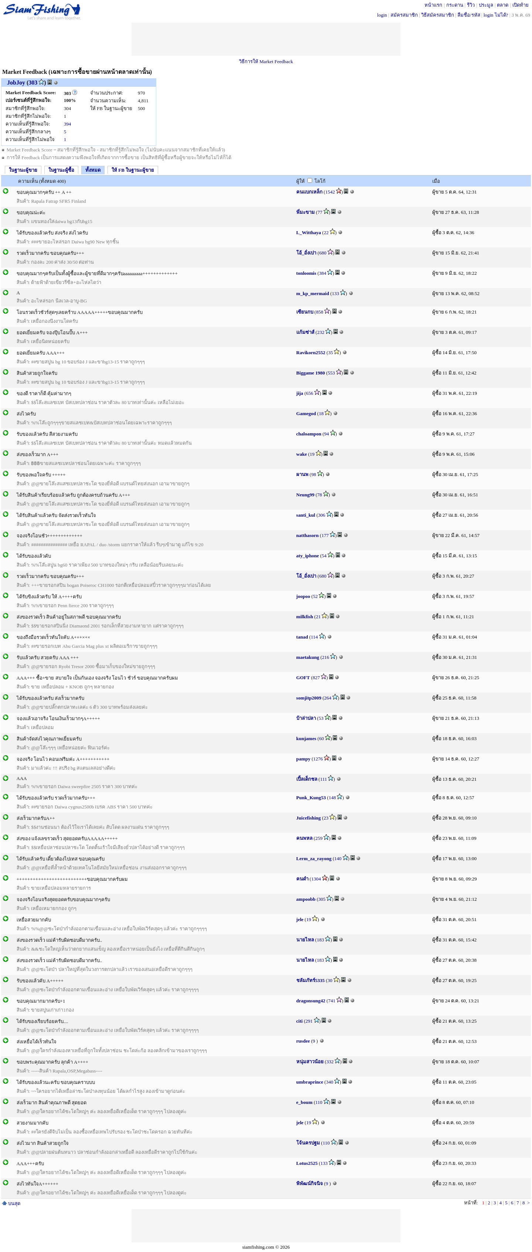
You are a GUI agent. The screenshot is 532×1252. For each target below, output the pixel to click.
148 (332, 797)
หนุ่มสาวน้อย (310, 1061)
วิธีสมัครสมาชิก (437, 15)
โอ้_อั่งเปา (306, 253)
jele (299, 919)
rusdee (303, 1041)
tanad (302, 637)
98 (313, 474)
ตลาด (502, 5)
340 (329, 1082)
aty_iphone (307, 555)
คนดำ (302, 879)
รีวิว (471, 5)
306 (321, 515)
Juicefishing (308, 818)
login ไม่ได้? (496, 15)
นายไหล (305, 940)
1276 (318, 759)
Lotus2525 (307, 1163)
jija (299, 393)
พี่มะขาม (305, 212)
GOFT (303, 677)
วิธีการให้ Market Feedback (266, 61)
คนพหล (304, 838)
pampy (303, 759)
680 (323, 253)
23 (326, 818)
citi (299, 1021)
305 (321, 899)
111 (323, 779)
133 (335, 293)
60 (321, 738)
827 (316, 677)
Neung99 (305, 494)
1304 (316, 879)
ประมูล (486, 5)
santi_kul (305, 515)
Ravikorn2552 (310, 352)
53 (320, 718)
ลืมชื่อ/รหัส (468, 15)
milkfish (304, 616)
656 (309, 393)
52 (315, 596)
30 (329, 980)
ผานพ (302, 474)
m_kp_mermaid (312, 293)
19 (312, 454)
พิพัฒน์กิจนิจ (309, 1183)
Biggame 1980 (310, 373)
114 (314, 637)
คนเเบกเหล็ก (309, 192)
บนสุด (11, 1203)
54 (324, 555)
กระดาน (454, 5)
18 (321, 413)
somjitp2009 (308, 698)
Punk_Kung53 (311, 797)
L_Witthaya (308, 232)
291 (309, 1021)
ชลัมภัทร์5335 (310, 980)
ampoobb (306, 899)
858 (319, 312)
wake (301, 454)
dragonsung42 (310, 1000)
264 (327, 698)
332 (330, 1061)
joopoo (303, 596)
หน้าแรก (433, 5)
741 (331, 1000)
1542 (330, 192)
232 (320, 332)
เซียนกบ (304, 312)
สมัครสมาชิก (404, 15)
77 (319, 212)
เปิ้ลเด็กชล (306, 779)
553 (331, 373)
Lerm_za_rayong (313, 858)
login (382, 15)
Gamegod (306, 413)
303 (32, 82)
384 (323, 273)
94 (326, 434)
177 (325, 535)
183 (320, 940)
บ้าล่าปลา (306, 718)
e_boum (304, 1102)
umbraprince (309, 1082)
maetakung (307, 657)
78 (319, 494)
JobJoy (16, 82)
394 (67, 124)
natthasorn (307, 535)
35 (330, 352)
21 (318, 616)
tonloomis (306, 273)
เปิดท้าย (520, 5)
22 (326, 232)
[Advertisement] (266, 39)
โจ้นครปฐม (308, 1143)
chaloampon (308, 434)
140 (338, 858)
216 (326, 657)
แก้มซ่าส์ (305, 332)
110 (319, 1102)
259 (319, 838)
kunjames (306, 738)
